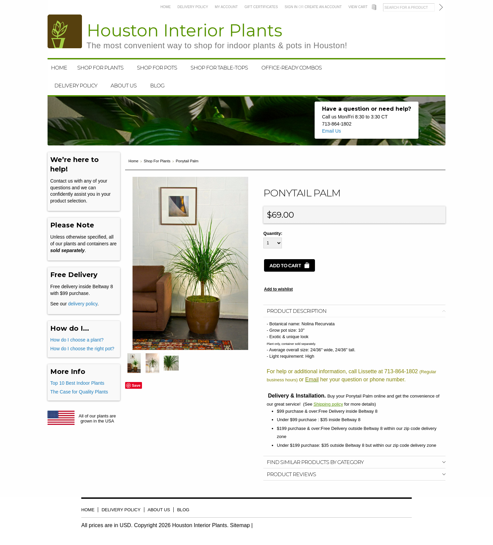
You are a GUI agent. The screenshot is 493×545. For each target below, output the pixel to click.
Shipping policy (328, 404)
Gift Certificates (261, 7)
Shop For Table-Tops (219, 67)
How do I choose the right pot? (82, 348)
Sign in (291, 7)
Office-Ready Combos (291, 67)
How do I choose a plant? (77, 340)
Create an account (323, 7)
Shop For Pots (157, 67)
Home (166, 7)
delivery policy (82, 303)
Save (136, 385)
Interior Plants (217, 35)
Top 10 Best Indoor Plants (77, 383)
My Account (226, 7)
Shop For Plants (100, 67)
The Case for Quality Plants (79, 391)
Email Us (331, 131)
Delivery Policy (192, 7)
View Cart (358, 7)
